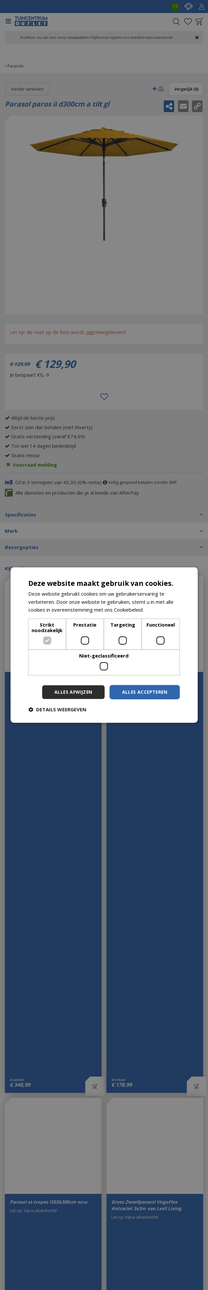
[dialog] (104, 645)
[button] (57, 709)
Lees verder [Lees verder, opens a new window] (159, 609)
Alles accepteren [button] (144, 692)
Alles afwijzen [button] (71, 692)
